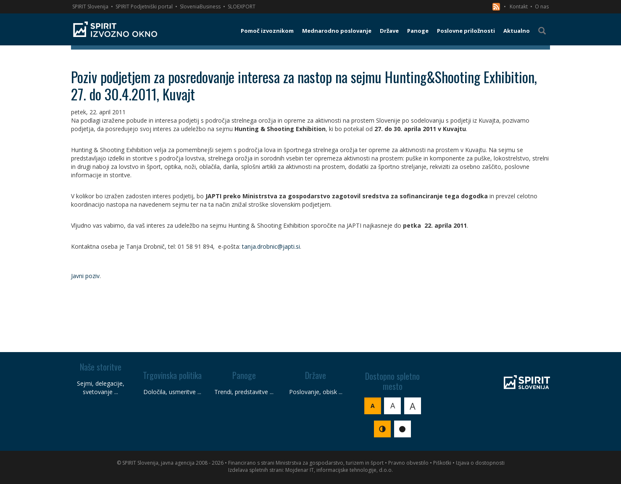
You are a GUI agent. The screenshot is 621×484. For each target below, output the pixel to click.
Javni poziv (85, 276)
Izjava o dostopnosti (480, 462)
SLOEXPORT (241, 6)
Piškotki (442, 462)
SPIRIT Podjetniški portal (144, 6)
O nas (542, 6)
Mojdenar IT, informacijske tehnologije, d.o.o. (339, 469)
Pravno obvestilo (408, 462)
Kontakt (519, 6)
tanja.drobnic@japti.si (271, 246)
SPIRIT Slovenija (90, 6)
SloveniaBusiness (200, 6)
